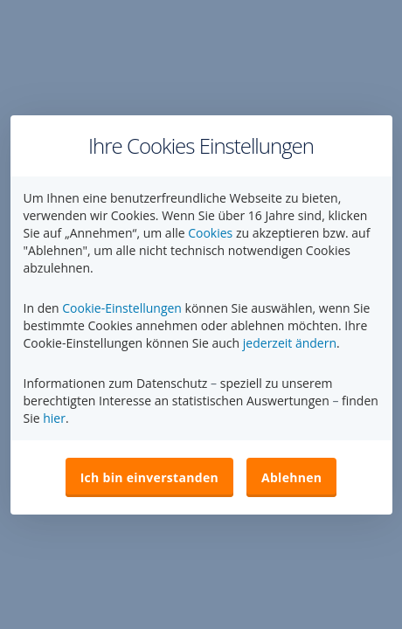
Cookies (210, 233)
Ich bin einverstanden (149, 477)
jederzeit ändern (289, 343)
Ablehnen (291, 477)
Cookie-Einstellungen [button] (122, 308)
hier (54, 418)
